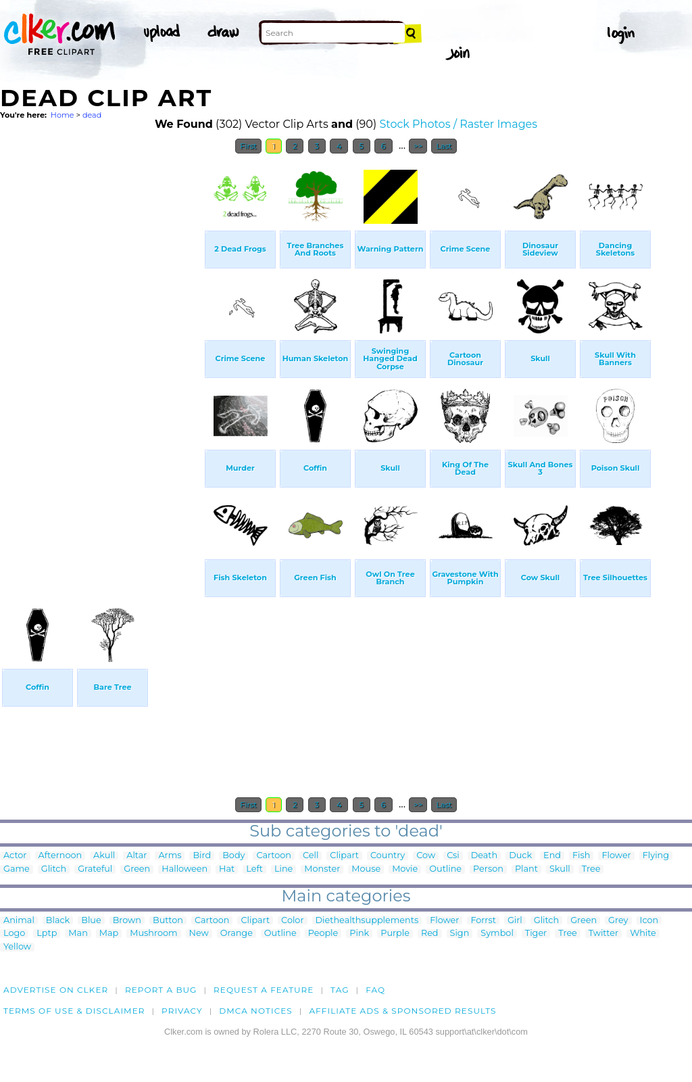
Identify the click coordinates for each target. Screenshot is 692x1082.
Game (16, 869)
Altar (136, 855)
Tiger (536, 933)
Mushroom (153, 933)
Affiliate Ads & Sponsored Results (402, 1011)
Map (108, 933)
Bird (202, 855)
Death (484, 855)
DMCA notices (256, 1011)
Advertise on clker (55, 990)
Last (443, 146)
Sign (460, 933)
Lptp (46, 933)
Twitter (603, 933)
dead (91, 115)
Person (488, 869)
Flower (616, 855)
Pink (359, 933)
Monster (322, 869)
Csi (453, 855)
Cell (310, 855)
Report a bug (161, 990)
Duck (520, 855)
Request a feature (264, 990)
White (643, 933)
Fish (581, 855)
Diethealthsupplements (367, 920)
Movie (405, 869)
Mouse (365, 869)
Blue (91, 920)
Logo (14, 933)
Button (168, 920)
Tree (591, 869)
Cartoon (273, 855)
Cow (425, 855)
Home (62, 115)
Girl (515, 920)
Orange (236, 933)
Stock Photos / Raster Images (458, 124)
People (323, 933)
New (199, 933)
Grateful (95, 869)
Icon (649, 920)
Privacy (182, 1011)
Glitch (53, 869)
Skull (559, 869)
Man (77, 933)
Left (254, 869)
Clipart (344, 855)
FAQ (375, 990)
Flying (656, 855)
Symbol (497, 933)
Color (292, 920)
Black (58, 920)
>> (418, 146)
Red (430, 933)
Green (137, 869)
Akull (104, 855)
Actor (15, 855)
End (552, 855)
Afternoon (60, 855)
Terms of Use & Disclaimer (74, 1011)
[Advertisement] (101, 364)
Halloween (184, 869)
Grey (618, 920)
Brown (127, 920)
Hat (226, 869)
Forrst (482, 920)
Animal (18, 920)
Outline (445, 869)
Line (283, 869)
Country (387, 855)
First (248, 146)
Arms (169, 855)
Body (233, 855)
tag (339, 990)
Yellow (17, 947)
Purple (395, 933)
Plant (526, 869)
